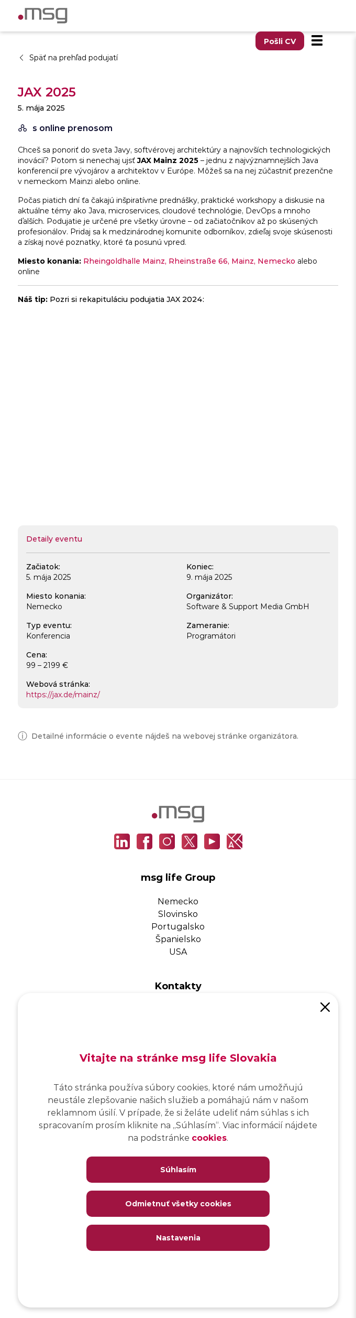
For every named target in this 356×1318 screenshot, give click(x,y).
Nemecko (178, 900)
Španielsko (178, 938)
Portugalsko (178, 926)
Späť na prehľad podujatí (68, 57)
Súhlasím (178, 1169)
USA (178, 951)
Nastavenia (178, 1238)
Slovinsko (178, 913)
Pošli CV (280, 41)
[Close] (325, 1006)
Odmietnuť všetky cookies (178, 1203)
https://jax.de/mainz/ (63, 694)
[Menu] (317, 41)
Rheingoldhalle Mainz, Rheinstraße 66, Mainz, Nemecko (189, 261)
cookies (209, 1137)
